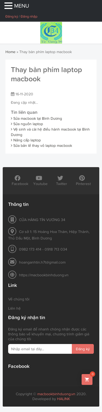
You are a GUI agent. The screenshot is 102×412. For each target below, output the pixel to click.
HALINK (63, 399)
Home (10, 52)
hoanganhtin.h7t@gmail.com (42, 262)
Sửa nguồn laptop (27, 124)
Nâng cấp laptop (26, 140)
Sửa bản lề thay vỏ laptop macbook (41, 145)
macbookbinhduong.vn (56, 394)
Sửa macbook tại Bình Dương (36, 118)
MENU (21, 6)
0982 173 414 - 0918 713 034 (43, 249)
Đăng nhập (29, 16)
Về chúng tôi (18, 299)
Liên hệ (14, 308)
